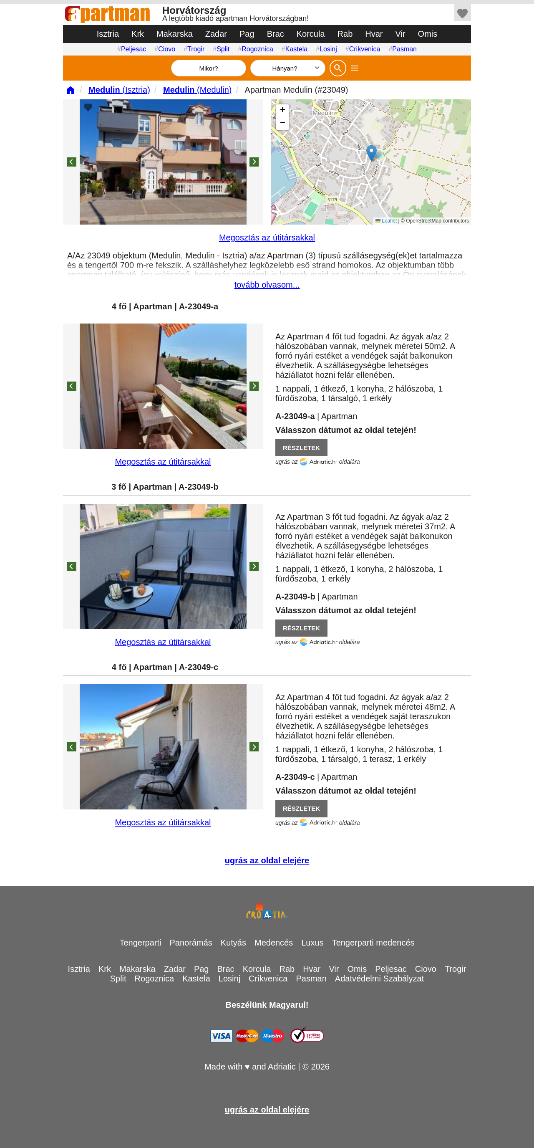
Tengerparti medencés (373, 942)
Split (223, 49)
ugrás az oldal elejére (267, 860)
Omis (428, 33)
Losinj (328, 49)
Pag (246, 33)
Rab (345, 33)
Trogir (195, 49)
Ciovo (166, 49)
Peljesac (133, 49)
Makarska (174, 33)
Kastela (296, 49)
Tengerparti (140, 942)
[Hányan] (287, 68)
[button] (371, 153)
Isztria (108, 33)
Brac (275, 33)
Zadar (216, 33)
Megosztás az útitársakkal (267, 237)
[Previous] (71, 162)
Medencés (273, 942)
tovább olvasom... (267, 284)
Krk (137, 33)
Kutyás (233, 942)
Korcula (311, 33)
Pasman (404, 49)
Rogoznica (257, 49)
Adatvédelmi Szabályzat (379, 978)
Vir (400, 33)
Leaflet (386, 221)
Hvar (374, 33)
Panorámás (191, 942)
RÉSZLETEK (301, 447)
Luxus (312, 942)
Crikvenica (364, 49)
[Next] (254, 162)
